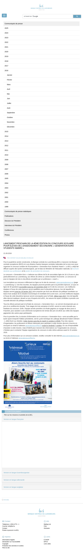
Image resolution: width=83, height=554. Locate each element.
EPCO (46, 542)
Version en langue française (14, 419)
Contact (4, 528)
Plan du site (6, 548)
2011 (6, 150)
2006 (6, 174)
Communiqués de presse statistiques (18, 211)
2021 (6, 47)
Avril (8, 89)
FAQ (45, 526)
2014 (6, 136)
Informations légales (8, 540)
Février (9, 80)
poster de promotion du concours (37, 271)
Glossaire (47, 528)
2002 (6, 192)
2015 (6, 131)
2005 (6, 178)
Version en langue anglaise (13, 487)
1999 (6, 207)
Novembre (10, 122)
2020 (6, 52)
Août (8, 108)
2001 (6, 197)
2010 (6, 155)
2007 (6, 169)
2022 (6, 42)
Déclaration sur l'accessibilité (11, 542)
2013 (6, 141)
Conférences (9, 230)
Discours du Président (12, 221)
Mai (8, 94)
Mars (9, 84)
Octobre (10, 117)
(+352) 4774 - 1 (14, 524)
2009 (6, 160)
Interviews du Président (13, 225)
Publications (9, 216)
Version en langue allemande (14, 480)
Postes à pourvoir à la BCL (10, 530)
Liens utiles (47, 544)
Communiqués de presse (14, 24)
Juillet (9, 103)
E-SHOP (46, 540)
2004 (6, 183)
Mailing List (47, 524)
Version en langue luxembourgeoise (16, 473)
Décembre (10, 127)
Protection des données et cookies (12, 546)
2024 (6, 33)
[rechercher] (48, 16)
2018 (6, 61)
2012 (6, 145)
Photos (7, 235)
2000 (6, 202)
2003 (6, 188)
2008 (6, 164)
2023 (6, 38)
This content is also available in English (20, 258)
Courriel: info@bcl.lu (8, 526)
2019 (6, 56)
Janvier (9, 75)
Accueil (6, 500)
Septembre (11, 113)
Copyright (5, 544)
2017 (6, 66)
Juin (8, 98)
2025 (6, 28)
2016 (6, 70)
